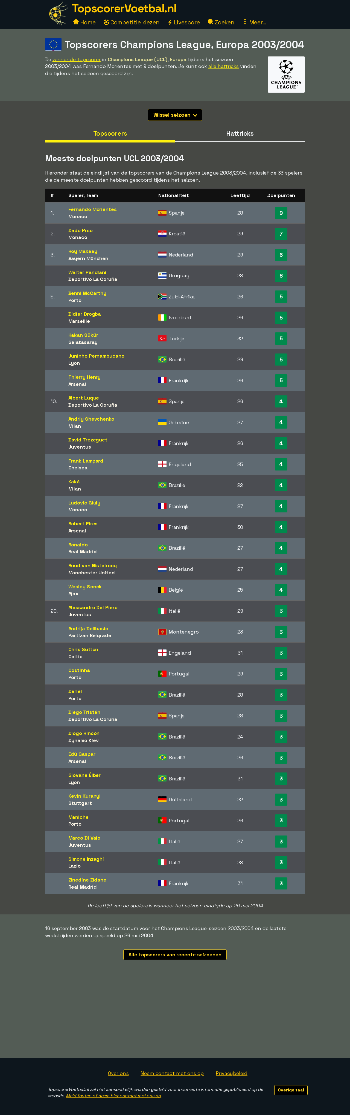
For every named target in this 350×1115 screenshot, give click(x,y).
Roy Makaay (82, 251)
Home (84, 22)
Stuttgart (80, 803)
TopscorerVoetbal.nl (124, 8)
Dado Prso (80, 230)
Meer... (254, 22)
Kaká (74, 481)
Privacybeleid (231, 1073)
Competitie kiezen (131, 22)
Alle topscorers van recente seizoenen (175, 954)
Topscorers (110, 133)
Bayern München (88, 258)
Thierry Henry (84, 377)
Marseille (79, 321)
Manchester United (91, 572)
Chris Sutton (83, 649)
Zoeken (221, 22)
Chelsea (78, 467)
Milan (74, 426)
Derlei (75, 691)
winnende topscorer (76, 59)
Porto (75, 300)
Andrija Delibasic (88, 628)
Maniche (78, 817)
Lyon (74, 363)
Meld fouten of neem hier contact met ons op (113, 1096)
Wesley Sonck (85, 586)
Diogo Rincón (84, 733)
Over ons (118, 1073)
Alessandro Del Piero (93, 607)
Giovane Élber (84, 775)
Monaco (77, 216)
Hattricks (240, 133)
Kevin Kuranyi (84, 796)
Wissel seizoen (175, 114)
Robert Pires (83, 523)
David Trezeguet (88, 440)
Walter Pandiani (87, 272)
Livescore (183, 22)
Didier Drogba (84, 314)
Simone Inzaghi (86, 859)
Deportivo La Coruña (92, 279)
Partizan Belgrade (89, 635)
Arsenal (77, 384)
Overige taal (291, 1090)
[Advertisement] (175, 1017)
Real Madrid (82, 551)
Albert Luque (83, 398)
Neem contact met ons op (172, 1073)
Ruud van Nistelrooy (92, 565)
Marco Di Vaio (84, 838)
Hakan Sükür (83, 335)
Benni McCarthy (87, 293)
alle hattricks (223, 66)
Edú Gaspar (81, 754)
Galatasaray (83, 342)
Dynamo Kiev (83, 740)
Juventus (79, 447)
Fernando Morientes (92, 209)
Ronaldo (78, 544)
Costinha (79, 670)
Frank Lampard (86, 461)
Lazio (74, 866)
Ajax (73, 593)
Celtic (75, 656)
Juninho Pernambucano (96, 356)
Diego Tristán (84, 712)
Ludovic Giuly (84, 503)
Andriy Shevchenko (91, 419)
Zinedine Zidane (87, 880)
